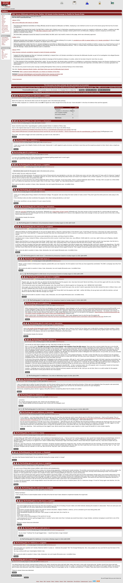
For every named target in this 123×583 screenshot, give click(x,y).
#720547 (45, 142)
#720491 (47, 208)
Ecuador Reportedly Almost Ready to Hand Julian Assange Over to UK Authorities (35, 75)
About (3, 15)
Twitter (3, 50)
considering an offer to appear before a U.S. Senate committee (91, 40)
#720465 (45, 454)
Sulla (53, 375)
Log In (3, 32)
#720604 (49, 381)
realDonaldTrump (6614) (21, 435)
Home (37, 581)
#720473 (47, 465)
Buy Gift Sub (5, 29)
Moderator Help (16, 575)
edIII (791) (17, 191)
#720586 (46, 502)
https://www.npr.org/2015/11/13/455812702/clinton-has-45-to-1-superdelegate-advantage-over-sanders (41, 129)
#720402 (43, 123)
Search (3, 22)
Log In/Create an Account (85, 87)
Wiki (3, 52)
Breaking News (5, 39)
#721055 (52, 530)
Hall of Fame (5, 25)
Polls (3, 24)
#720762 (58, 305)
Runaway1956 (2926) (19, 166)
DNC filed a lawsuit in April (43, 30)
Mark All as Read (91, 90)
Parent (14, 105)
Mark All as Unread (103, 90)
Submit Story (5, 26)
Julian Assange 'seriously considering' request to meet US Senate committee (34, 52)
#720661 (49, 435)
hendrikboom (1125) (25, 530)
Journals (4, 18)
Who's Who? (5, 54)
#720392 (43, 97)
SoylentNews (5, 4)
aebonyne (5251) (21, 208)
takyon (14, 20)
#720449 (45, 154)
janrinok (19, 16)
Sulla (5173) (21, 502)
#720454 (47, 166)
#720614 (51, 397)
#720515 (51, 228)
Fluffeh (14, 37)
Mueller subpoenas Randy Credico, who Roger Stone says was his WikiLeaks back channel (43, 69)
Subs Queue (5, 28)
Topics (3, 20)
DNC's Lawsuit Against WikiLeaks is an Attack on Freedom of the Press (40, 71)
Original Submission (17, 79)
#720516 (49, 545)
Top (95, 87)
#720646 (55, 325)
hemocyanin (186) (31, 305)
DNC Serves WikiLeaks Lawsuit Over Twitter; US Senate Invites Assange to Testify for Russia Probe (48, 14)
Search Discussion (115, 87)
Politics (5, 11)
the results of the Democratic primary (38, 328)
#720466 (42, 191)
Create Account (5, 31)
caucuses (23, 211)
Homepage (53, 208)
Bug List (4, 55)
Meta (3, 43)
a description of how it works (60, 211)
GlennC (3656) (17, 123)
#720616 (54, 261)
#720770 (58, 341)
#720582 (41, 561)
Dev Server (4, 57)
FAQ (3, 17)
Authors (3, 21)
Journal (48, 97)
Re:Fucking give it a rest (27, 95)
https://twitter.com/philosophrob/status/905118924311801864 (34, 387)
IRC (2, 51)
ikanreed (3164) (17, 97)
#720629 (57, 279)
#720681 (52, 414)
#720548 (46, 489)
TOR (3, 58)
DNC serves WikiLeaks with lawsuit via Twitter (25, 22)
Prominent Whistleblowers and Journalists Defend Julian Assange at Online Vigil (40, 74)
